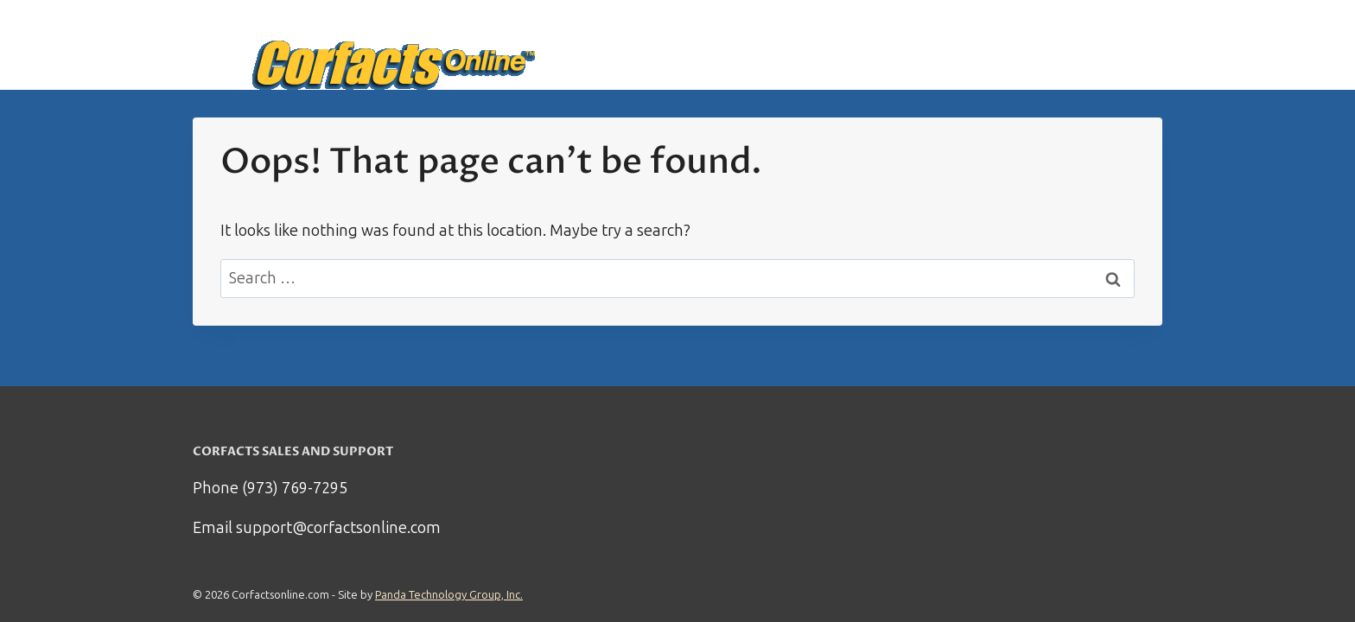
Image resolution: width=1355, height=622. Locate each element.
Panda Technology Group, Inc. (449, 594)
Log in (1131, 45)
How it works (975, 45)
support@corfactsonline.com (338, 527)
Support (1065, 45)
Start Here (876, 45)
